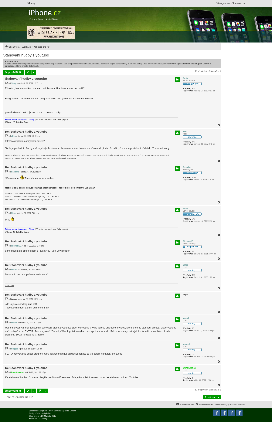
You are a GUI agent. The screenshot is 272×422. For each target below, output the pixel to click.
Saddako (187, 167)
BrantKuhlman (189, 368)
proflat (36, 416)
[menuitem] (31, 3)
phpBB (43, 411)
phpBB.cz (47, 413)
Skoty (185, 78)
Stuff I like (9, 285)
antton (186, 265)
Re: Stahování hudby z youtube (26, 131)
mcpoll (186, 318)
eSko (185, 132)
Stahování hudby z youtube (26, 55)
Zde (74, 377)
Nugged (186, 344)
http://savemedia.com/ (36, 274)
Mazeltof (47, 416)
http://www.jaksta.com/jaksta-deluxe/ (25, 141)
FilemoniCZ (188, 241)
